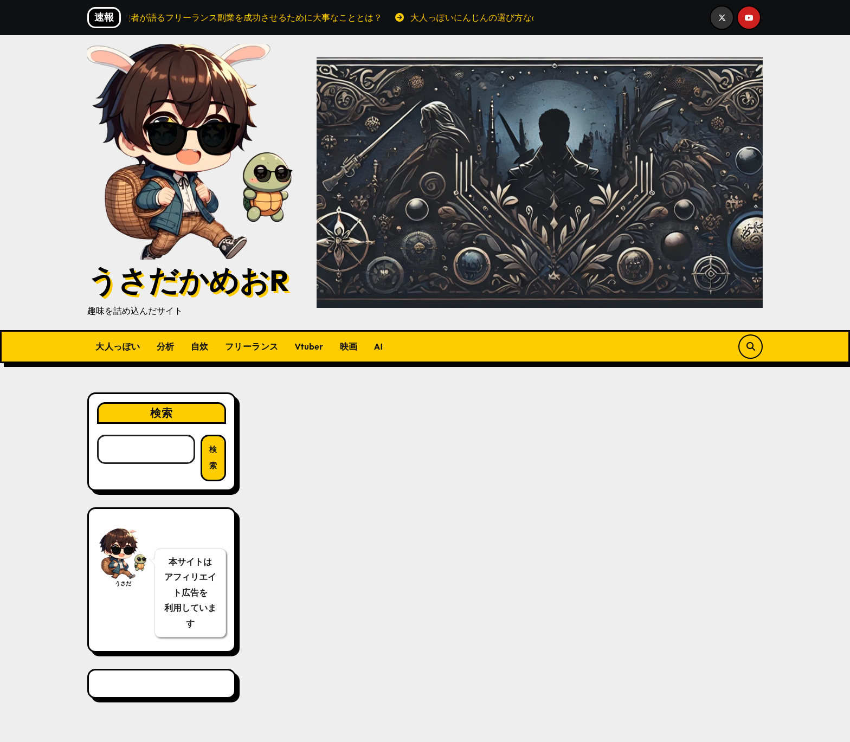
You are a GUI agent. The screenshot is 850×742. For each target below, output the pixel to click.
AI (378, 346)
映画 (349, 346)
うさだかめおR (188, 280)
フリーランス (252, 346)
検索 (161, 413)
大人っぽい (117, 346)
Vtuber (309, 346)
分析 (166, 346)
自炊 (200, 346)
